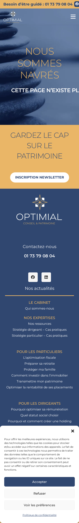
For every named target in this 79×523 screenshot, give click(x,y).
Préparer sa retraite (39, 363)
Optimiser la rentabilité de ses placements (39, 387)
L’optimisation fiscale (39, 358)
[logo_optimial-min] (13, 16)
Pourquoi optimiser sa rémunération (39, 409)
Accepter (39, 482)
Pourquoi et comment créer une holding (39, 421)
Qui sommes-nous (39, 308)
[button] (73, 431)
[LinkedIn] (46, 277)
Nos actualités (39, 288)
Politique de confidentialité (39, 515)
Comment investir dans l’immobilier (39, 375)
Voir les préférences (39, 505)
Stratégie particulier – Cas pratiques (39, 335)
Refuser (39, 493)
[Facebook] (33, 277)
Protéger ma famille (39, 369)
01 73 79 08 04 (39, 255)
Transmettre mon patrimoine (40, 381)
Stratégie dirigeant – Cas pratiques (40, 330)
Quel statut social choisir (39, 415)
